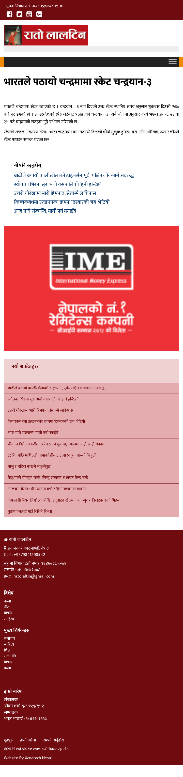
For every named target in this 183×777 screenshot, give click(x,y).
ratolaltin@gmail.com (33, 576)
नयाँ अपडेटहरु (24, 366)
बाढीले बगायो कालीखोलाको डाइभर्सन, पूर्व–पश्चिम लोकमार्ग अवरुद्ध (74, 175)
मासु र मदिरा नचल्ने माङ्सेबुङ (29, 466)
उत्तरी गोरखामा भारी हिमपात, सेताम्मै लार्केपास (55, 193)
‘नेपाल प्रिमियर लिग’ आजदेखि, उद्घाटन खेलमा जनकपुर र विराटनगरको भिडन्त (64, 500)
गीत (6, 607)
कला (7, 601)
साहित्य (9, 619)
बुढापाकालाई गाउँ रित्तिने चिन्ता (30, 511)
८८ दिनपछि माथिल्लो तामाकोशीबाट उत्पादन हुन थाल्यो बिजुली (52, 455)
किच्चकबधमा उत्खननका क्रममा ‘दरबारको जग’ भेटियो (62, 202)
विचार (8, 613)
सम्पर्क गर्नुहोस (53, 740)
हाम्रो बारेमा (28, 740)
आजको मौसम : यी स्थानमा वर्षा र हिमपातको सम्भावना (47, 489)
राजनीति (10, 656)
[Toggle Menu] (173, 61)
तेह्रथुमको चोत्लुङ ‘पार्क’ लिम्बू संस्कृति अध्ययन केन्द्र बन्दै (48, 477)
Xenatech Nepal (38, 758)
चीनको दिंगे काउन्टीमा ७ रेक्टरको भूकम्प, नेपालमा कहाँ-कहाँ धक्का (56, 444)
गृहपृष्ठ (8, 740)
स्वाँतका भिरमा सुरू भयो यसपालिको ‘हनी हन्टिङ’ (57, 184)
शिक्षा (7, 650)
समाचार (9, 638)
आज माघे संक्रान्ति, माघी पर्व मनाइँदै (45, 211)
